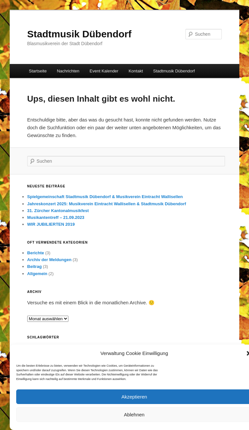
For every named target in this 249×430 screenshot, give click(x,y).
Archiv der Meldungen (49, 259)
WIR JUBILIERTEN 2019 (51, 224)
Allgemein (37, 273)
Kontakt (136, 71)
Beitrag (34, 266)
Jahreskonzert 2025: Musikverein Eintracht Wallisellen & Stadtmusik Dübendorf (106, 203)
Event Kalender (103, 71)
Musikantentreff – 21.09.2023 (55, 217)
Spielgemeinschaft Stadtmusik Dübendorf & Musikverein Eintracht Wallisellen (105, 196)
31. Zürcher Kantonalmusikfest (58, 210)
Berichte (35, 252)
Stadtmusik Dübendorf (79, 34)
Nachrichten (68, 71)
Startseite (38, 71)
